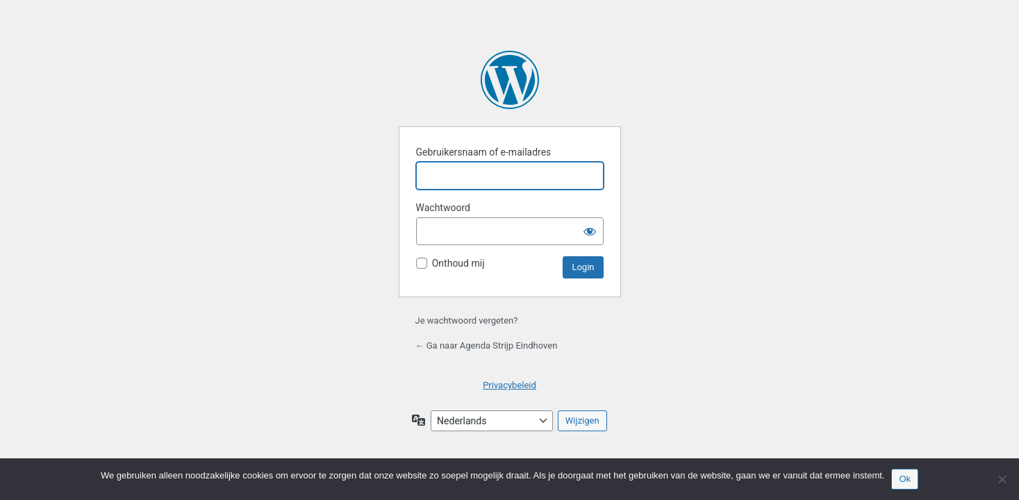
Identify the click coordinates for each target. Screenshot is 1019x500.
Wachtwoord (443, 207)
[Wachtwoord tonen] (590, 231)
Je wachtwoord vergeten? (466, 320)
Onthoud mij (458, 263)
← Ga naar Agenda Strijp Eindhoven (486, 345)
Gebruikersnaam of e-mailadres (484, 152)
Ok (905, 479)
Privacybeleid (509, 385)
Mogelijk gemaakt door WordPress (510, 80)
